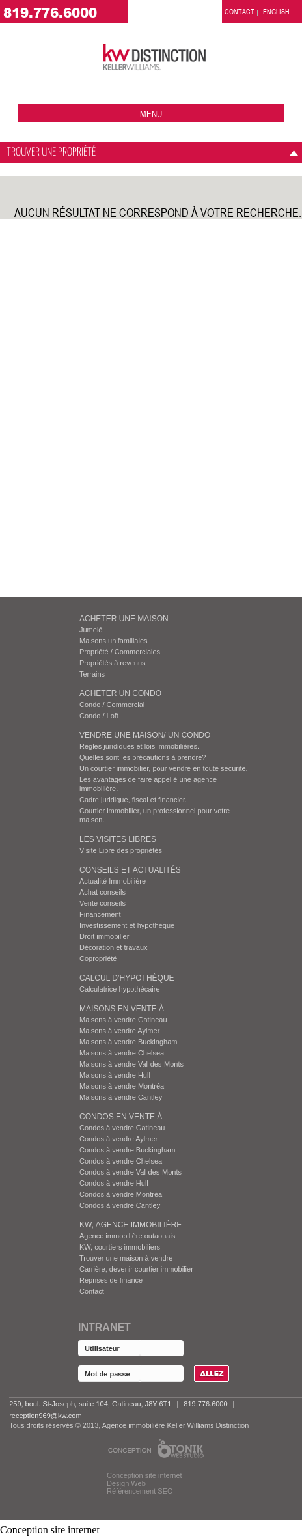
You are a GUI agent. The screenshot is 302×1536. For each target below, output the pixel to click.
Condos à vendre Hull (113, 1183)
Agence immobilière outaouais (127, 1236)
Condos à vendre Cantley (119, 1205)
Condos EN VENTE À (120, 1116)
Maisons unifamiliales (113, 641)
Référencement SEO (140, 1491)
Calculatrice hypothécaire (119, 989)
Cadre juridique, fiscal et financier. (133, 799)
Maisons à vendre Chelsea (121, 1053)
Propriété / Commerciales (119, 652)
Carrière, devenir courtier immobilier (136, 1269)
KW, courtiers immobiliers (119, 1247)
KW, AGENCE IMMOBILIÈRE (130, 1224)
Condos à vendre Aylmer (118, 1139)
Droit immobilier (104, 936)
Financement (100, 914)
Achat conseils (102, 892)
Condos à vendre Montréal (121, 1194)
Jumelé (90, 630)
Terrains (92, 674)
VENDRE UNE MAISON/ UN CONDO (144, 735)
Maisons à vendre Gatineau (123, 1020)
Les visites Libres (117, 839)
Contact (91, 1291)
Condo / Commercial (111, 704)
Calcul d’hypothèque (126, 978)
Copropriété (98, 958)
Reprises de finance (111, 1280)
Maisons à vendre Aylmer (119, 1031)
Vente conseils (102, 903)
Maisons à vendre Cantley (120, 1097)
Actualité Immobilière (112, 881)
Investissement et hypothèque (126, 925)
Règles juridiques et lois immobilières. (139, 746)
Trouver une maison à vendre (125, 1258)
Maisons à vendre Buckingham (128, 1042)
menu (151, 113)
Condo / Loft (98, 715)
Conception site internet (144, 1475)
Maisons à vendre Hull (114, 1075)
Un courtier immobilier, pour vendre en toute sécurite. (163, 768)
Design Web (126, 1483)
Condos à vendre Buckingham (127, 1150)
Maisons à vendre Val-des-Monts (131, 1064)
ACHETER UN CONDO (120, 693)
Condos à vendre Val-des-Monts (130, 1172)
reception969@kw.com (45, 1415)
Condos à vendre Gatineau (122, 1128)
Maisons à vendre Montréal (122, 1086)
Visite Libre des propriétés (120, 850)
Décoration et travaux (113, 947)
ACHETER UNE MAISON (124, 618)
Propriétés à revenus (112, 663)
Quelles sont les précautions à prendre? (142, 757)
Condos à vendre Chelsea (120, 1161)
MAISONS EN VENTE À (121, 1008)
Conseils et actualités (130, 869)
